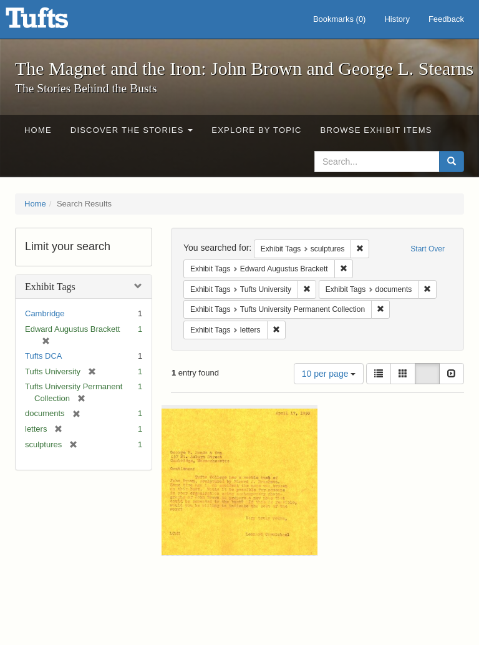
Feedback (446, 19)
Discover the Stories (131, 130)
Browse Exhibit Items (376, 130)
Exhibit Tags (50, 286)
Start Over (427, 249)
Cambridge (45, 313)
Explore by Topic (256, 130)
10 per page (329, 374)
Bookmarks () (339, 19)
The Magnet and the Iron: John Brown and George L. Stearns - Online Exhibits (52, 21)
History (396, 19)
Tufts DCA (43, 356)
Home (38, 130)
